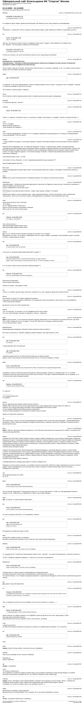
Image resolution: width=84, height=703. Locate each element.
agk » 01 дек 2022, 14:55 (12, 522)
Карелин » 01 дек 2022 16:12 (14, 384)
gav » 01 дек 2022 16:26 (12, 245)
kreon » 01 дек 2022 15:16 (13, 484)
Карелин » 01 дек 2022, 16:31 (14, 273)
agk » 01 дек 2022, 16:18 (12, 340)
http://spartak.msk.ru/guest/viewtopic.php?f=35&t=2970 (16, 10)
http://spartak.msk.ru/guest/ (9, 4)
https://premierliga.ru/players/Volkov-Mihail (15, 227)
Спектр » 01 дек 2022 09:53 (13, 592)
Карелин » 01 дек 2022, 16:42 (14, 217)
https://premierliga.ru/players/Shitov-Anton (15, 225)
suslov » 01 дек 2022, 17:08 (13, 38)
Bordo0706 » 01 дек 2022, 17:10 (14, 49)
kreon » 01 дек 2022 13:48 (13, 547)
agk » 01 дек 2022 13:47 (12, 78)
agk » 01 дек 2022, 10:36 (12, 635)
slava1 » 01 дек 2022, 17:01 (13, 110)
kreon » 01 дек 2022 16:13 (13, 366)
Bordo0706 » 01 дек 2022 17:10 (14, 16)
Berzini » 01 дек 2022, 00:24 (13, 610)
